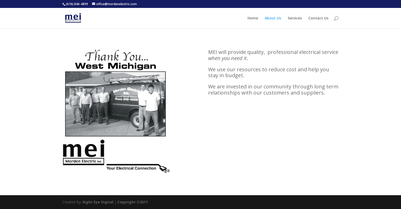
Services (295, 18)
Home (253, 18)
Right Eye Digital (98, 202)
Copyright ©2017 (132, 202)
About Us (273, 18)
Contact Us (318, 18)
